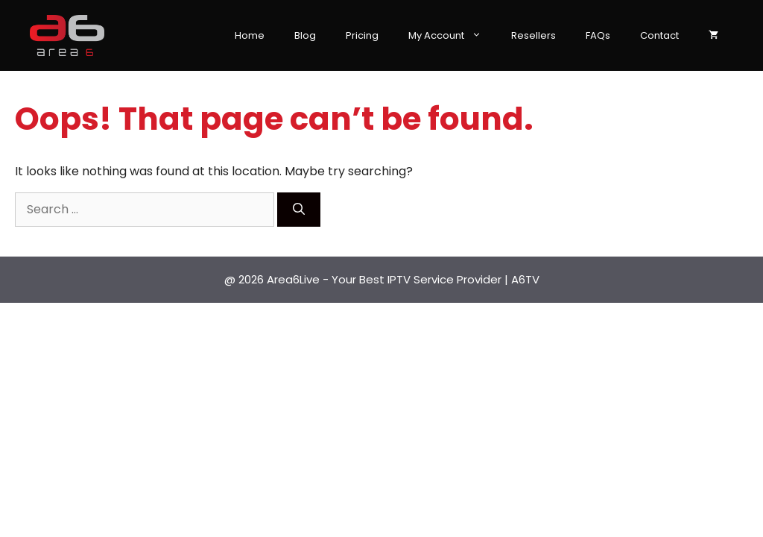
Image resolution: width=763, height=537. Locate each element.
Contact (659, 35)
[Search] (298, 209)
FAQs (598, 35)
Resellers (533, 35)
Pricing (362, 35)
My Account (452, 36)
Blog (305, 35)
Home (250, 35)
